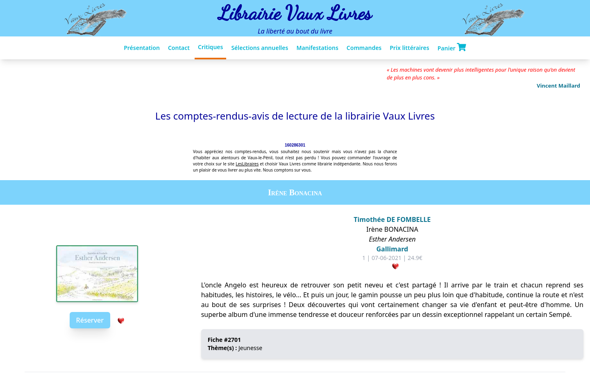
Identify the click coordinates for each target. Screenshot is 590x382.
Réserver (90, 320)
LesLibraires (247, 164)
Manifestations (317, 48)
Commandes (364, 48)
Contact (179, 48)
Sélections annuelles (259, 48)
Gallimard (392, 248)
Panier (452, 47)
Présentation (142, 48)
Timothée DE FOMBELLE (392, 219)
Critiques (210, 47)
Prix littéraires (409, 48)
